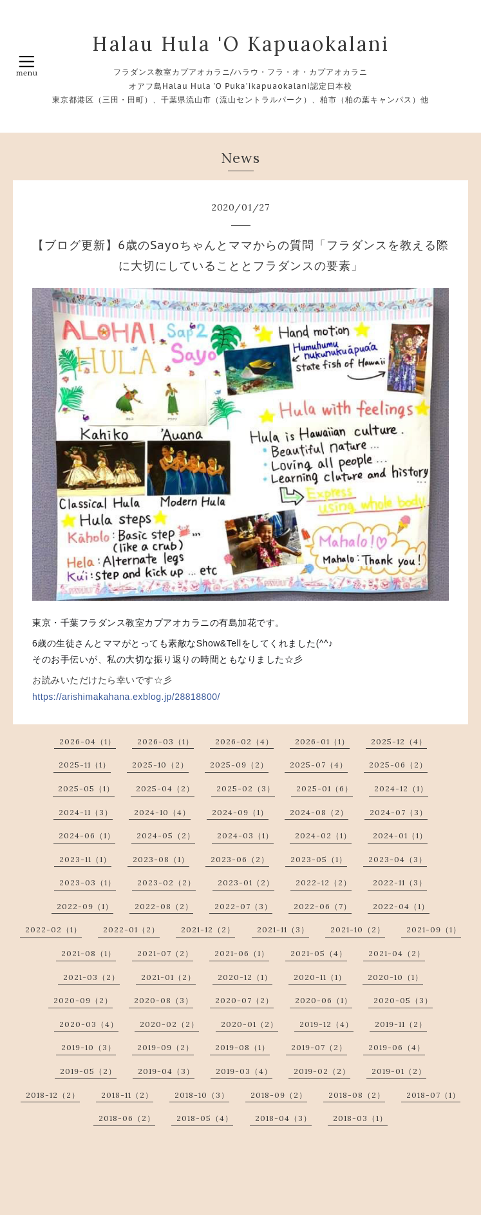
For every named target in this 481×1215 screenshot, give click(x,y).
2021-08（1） (88, 953)
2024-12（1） (401, 788)
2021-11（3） (283, 929)
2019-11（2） (401, 1024)
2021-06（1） (241, 953)
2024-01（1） (400, 835)
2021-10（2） (357, 929)
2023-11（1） (85, 859)
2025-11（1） (85, 764)
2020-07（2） (244, 1000)
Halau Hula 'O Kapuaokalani (241, 44)
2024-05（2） (166, 835)
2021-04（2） (396, 953)
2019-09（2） (165, 1047)
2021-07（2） (165, 953)
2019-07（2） (319, 1047)
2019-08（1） (242, 1047)
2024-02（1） (323, 835)
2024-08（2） (319, 812)
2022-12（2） (324, 882)
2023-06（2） (240, 859)
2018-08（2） (356, 1095)
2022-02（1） (53, 929)
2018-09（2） (278, 1095)
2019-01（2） (399, 1071)
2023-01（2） (246, 882)
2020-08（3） (163, 1000)
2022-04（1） (401, 906)
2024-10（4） (162, 812)
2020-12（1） (245, 977)
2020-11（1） (320, 977)
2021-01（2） (168, 977)
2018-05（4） (204, 1118)
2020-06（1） (323, 1000)
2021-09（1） (433, 929)
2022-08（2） (164, 906)
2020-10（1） (395, 977)
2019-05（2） (88, 1071)
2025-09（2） (239, 764)
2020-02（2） (169, 1024)
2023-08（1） (161, 859)
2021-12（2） (208, 929)
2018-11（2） (127, 1095)
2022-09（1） (85, 906)
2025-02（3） (245, 788)
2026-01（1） (322, 741)
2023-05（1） (318, 859)
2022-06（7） (323, 906)
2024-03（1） (245, 835)
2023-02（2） (166, 882)
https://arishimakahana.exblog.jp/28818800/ (126, 697)
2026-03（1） (165, 741)
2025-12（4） (399, 741)
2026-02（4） (244, 741)
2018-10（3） (201, 1095)
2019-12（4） (326, 1024)
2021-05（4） (318, 953)
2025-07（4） (319, 764)
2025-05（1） (86, 788)
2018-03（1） (360, 1118)
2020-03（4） (88, 1024)
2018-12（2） (53, 1095)
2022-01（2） (131, 929)
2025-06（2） (398, 764)
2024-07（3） (399, 812)
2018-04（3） (283, 1118)
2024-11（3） (86, 812)
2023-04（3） (397, 859)
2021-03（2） (91, 977)
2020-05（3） (403, 1000)
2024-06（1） (87, 835)
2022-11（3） (400, 882)
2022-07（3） (243, 906)
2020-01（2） (249, 1024)
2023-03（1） (87, 882)
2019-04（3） (166, 1071)
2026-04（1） (87, 741)
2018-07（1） (433, 1095)
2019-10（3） (88, 1047)
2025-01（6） (324, 788)
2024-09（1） (240, 812)
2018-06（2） (127, 1118)
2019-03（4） (244, 1071)
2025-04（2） (165, 788)
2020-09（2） (83, 1000)
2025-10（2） (160, 764)
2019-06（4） (396, 1047)
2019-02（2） (322, 1071)
